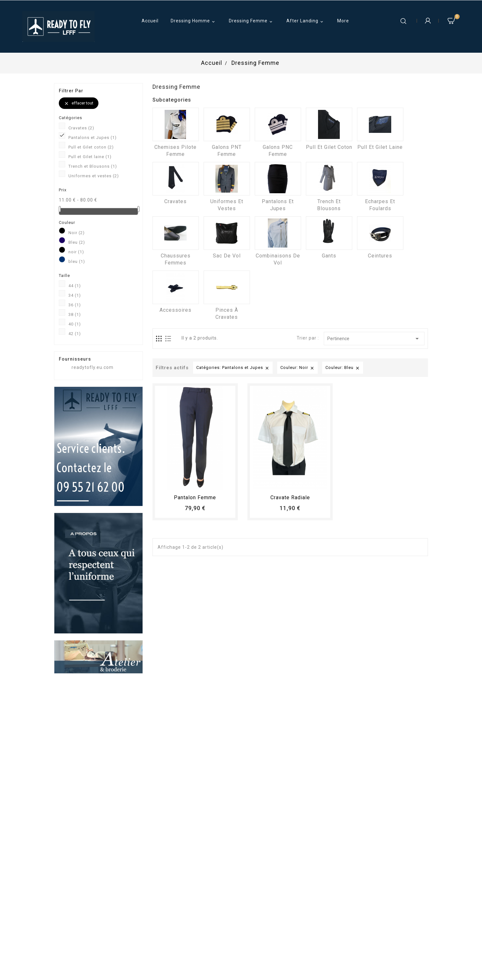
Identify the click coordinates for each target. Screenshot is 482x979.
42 (74, 333)
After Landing (305, 21)
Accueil (150, 20)
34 (74, 295)
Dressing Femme (251, 21)
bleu (76, 261)
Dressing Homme (194, 21)
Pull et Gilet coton (91, 147)
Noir (76, 232)
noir (76, 251)
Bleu (76, 242)
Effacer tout (78, 103)
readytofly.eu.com (92, 367)
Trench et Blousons (92, 166)
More (343, 20)
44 (74, 285)
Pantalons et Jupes (92, 137)
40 (74, 324)
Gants (329, 256)
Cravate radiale (290, 497)
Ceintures (380, 256)
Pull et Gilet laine (90, 156)
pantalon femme (195, 497)
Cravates (81, 128)
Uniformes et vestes (93, 175)
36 (74, 304)
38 (74, 314)
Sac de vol (227, 256)
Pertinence (374, 338)
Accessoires (175, 310)
